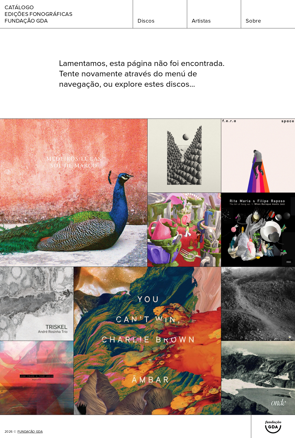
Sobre (253, 21)
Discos (146, 21)
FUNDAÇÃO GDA (30, 431)
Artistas (201, 21)
